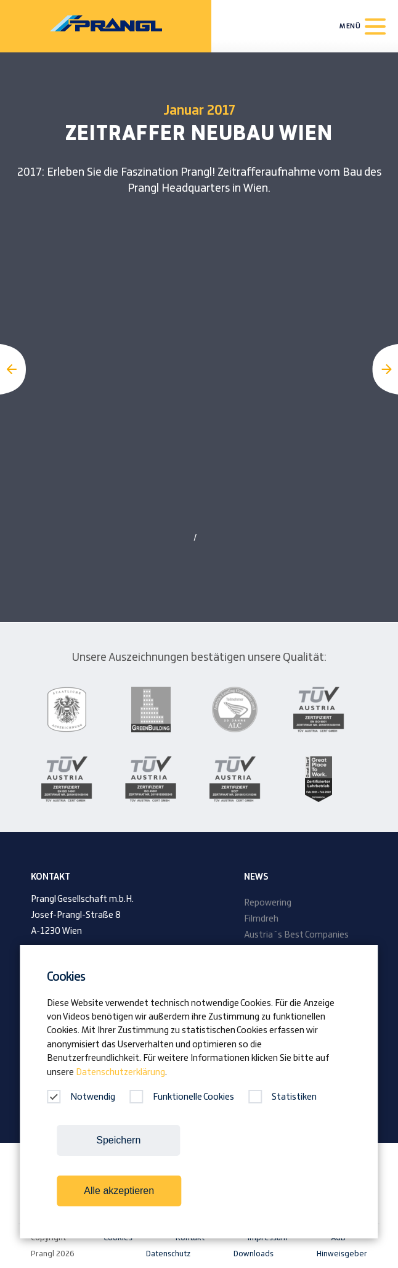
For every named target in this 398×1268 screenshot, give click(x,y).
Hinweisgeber (342, 1254)
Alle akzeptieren (119, 1190)
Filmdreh (261, 919)
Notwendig (81, 1097)
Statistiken (282, 1097)
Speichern (118, 1140)
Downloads (254, 1254)
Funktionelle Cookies (181, 1097)
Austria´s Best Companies (296, 935)
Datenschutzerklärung (120, 1073)
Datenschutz (168, 1254)
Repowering (267, 903)
